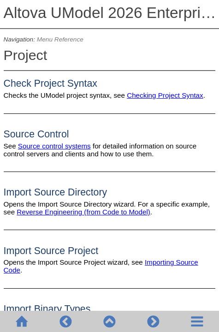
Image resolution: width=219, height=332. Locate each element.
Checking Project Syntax (165, 95)
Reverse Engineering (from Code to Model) (83, 212)
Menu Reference (60, 39)
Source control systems (54, 146)
